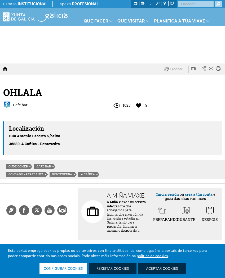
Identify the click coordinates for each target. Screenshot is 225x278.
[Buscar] (196, 4)
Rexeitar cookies (112, 269)
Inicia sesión (167, 194)
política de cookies (152, 256)
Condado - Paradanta (25, 174)
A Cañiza (88, 174)
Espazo (25, 4)
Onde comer (18, 166)
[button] (176, 69)
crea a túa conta (199, 194)
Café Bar (44, 166)
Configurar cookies (63, 269)
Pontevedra (62, 174)
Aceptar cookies (162, 269)
